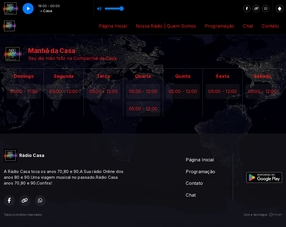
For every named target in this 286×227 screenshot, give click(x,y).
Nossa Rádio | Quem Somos (166, 26)
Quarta (143, 76)
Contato (270, 26)
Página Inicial (113, 26)
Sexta (222, 76)
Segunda (64, 76)
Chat (248, 26)
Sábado (262, 76)
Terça (103, 76)
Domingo (24, 76)
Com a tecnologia (263, 215)
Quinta (182, 76)
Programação (219, 26)
